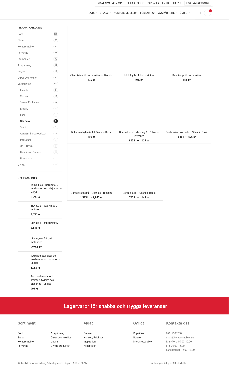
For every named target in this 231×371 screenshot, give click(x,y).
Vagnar (21, 71)
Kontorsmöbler (26, 46)
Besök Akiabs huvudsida (197, 3)
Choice (24, 96)
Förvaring (23, 52)
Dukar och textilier (61, 337)
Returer (137, 337)
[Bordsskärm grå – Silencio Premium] (91, 167)
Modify (24, 108)
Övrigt (21, 164)
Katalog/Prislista (93, 337)
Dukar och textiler (27, 77)
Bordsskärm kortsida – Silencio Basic (187, 132)
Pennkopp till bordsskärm (186, 75)
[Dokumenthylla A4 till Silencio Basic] (91, 107)
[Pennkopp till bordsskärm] (187, 50)
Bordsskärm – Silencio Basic (139, 192)
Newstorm (26, 158)
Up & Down (26, 146)
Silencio (25, 121)
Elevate (24, 90)
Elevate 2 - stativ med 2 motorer (44, 207)
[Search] (200, 13)
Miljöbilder (90, 345)
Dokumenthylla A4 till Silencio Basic (91, 132)
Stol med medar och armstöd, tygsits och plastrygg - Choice (42, 280)
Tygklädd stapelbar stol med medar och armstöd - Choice (45, 259)
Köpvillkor (139, 333)
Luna (22, 114)
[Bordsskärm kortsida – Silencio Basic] (187, 107)
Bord (20, 34)
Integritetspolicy (142, 341)
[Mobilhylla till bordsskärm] (139, 50)
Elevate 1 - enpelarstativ (44, 222)
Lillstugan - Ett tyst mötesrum (41, 240)
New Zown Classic (30, 152)
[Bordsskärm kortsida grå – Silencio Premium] (139, 107)
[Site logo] (39, 12)
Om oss (88, 333)
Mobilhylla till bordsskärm (139, 75)
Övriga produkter (60, 345)
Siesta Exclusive (29, 102)
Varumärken (24, 83)
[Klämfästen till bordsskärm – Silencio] (91, 50)
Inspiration (90, 341)
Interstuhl (25, 139)
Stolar (21, 40)
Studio (23, 127)
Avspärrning (24, 65)
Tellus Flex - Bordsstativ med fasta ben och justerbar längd (46, 188)
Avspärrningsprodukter (33, 133)
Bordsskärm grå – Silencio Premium (91, 192)
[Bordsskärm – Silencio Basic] (139, 167)
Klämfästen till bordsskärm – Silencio (91, 75)
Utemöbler (24, 59)
